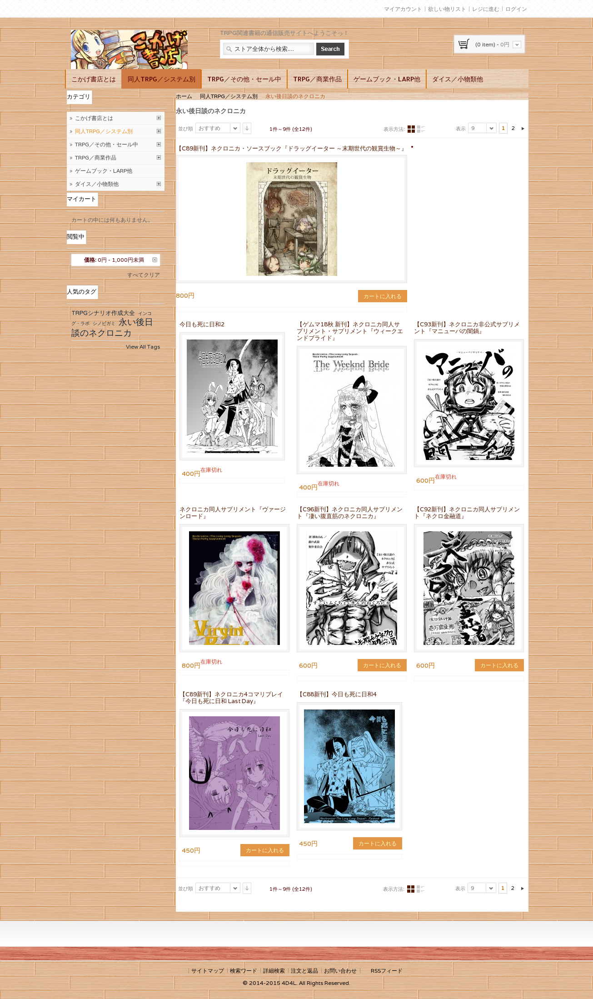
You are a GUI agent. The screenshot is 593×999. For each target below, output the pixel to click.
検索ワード (243, 970)
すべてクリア (143, 274)
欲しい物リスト (447, 8)
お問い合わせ (340, 970)
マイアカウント (403, 8)
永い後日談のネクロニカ (112, 327)
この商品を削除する (154, 259)
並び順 (185, 128)
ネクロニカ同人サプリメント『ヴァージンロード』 (232, 512)
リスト (421, 129)
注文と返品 (304, 970)
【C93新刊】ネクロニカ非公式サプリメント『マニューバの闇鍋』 (467, 328)
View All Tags (143, 346)
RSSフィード (387, 970)
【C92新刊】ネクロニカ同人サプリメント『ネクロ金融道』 (467, 512)
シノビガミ (104, 323)
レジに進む (485, 8)
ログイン (516, 8)
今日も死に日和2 (201, 324)
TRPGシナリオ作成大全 (103, 313)
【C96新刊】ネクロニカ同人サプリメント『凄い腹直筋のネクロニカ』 (350, 512)
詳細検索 (274, 970)
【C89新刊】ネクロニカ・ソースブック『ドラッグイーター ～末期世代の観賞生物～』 (291, 148)
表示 (461, 128)
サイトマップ (207, 970)
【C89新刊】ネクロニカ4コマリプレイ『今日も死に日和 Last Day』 (231, 697)
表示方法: (394, 129)
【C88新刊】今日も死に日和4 (337, 694)
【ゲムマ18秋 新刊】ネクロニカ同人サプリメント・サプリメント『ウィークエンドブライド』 (350, 331)
